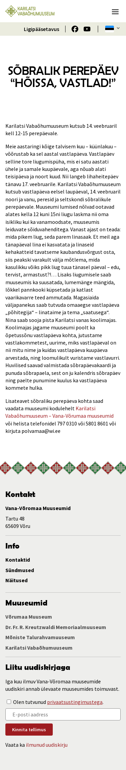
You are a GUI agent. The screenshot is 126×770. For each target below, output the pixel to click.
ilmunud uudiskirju (47, 744)
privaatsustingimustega (74, 702)
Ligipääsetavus (41, 29)
